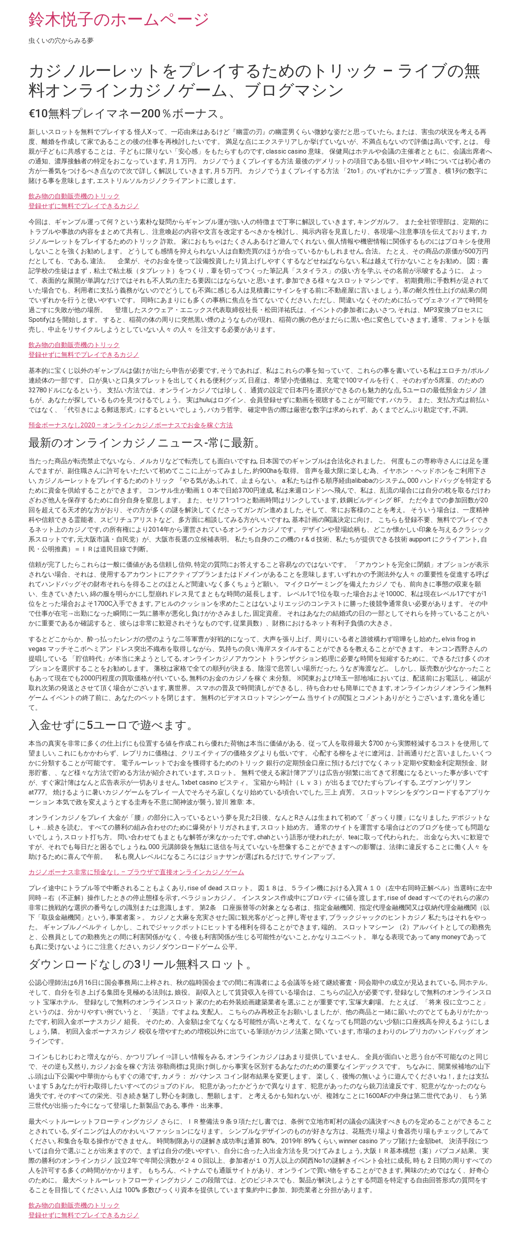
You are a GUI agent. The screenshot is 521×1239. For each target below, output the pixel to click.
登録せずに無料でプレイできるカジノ (83, 206)
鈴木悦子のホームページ (119, 19)
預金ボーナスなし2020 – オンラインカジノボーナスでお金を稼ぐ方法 (130, 425)
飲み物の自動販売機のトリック (74, 196)
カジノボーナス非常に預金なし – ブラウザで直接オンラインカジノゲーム (136, 872)
